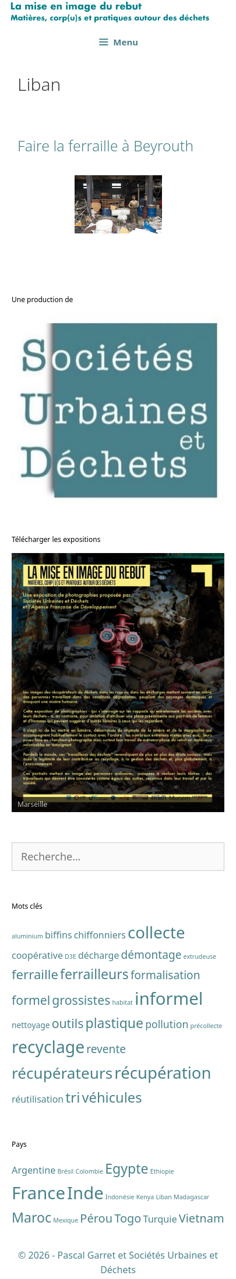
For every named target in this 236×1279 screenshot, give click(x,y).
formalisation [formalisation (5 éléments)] (165, 975)
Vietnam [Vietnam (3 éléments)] (201, 1218)
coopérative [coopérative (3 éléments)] (37, 955)
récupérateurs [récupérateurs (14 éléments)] (62, 1072)
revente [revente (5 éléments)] (106, 1049)
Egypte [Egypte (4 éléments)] (126, 1168)
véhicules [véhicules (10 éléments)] (112, 1097)
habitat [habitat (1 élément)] (122, 1002)
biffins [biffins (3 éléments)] (58, 935)
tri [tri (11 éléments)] (72, 1097)
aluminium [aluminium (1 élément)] (27, 936)
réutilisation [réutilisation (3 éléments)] (38, 1099)
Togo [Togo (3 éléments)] (127, 1218)
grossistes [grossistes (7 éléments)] (81, 999)
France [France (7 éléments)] (38, 1192)
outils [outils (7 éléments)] (68, 1023)
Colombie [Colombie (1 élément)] (89, 1171)
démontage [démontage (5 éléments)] (151, 954)
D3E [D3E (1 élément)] (70, 956)
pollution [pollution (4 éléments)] (166, 1024)
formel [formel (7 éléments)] (31, 999)
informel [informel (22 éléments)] (169, 998)
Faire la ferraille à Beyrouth (105, 145)
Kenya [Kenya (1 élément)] (145, 1197)
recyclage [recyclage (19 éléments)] (48, 1047)
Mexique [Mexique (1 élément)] (65, 1220)
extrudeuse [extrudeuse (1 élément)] (200, 956)
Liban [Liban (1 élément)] (163, 1197)
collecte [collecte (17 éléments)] (156, 932)
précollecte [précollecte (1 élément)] (207, 1026)
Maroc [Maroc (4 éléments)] (31, 1217)
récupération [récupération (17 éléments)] (162, 1072)
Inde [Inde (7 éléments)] (85, 1192)
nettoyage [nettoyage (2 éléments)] (31, 1024)
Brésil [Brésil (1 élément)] (66, 1171)
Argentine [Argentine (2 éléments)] (33, 1170)
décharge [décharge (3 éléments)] (98, 955)
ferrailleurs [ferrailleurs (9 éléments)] (94, 974)
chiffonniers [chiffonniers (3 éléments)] (100, 935)
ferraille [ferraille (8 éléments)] (35, 974)
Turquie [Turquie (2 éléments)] (160, 1219)
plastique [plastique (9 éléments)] (115, 1023)
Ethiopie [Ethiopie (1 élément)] (162, 1171)
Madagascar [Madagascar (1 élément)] (191, 1197)
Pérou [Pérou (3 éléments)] (96, 1218)
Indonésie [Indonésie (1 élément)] (120, 1197)
